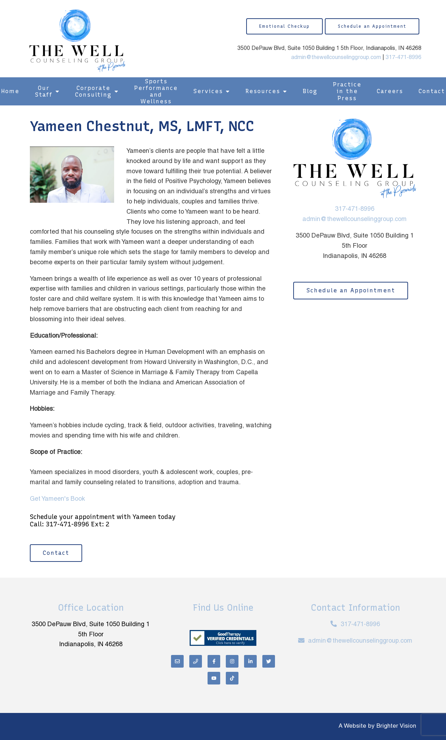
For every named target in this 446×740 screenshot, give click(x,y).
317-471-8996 (403, 57)
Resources (262, 91)
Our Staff (44, 91)
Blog (310, 91)
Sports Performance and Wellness (156, 91)
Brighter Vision (396, 726)
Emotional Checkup (284, 26)
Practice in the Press (347, 91)
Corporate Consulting (93, 91)
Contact (56, 553)
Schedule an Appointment (372, 26)
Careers (390, 91)
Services (208, 91)
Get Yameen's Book (57, 499)
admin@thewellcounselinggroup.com (336, 57)
